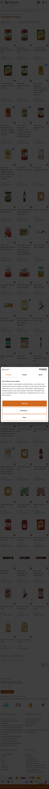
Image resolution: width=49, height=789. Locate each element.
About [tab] (40, 374)
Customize (24, 410)
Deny (24, 417)
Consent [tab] (8, 374)
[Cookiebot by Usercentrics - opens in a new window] (39, 369)
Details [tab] (24, 374)
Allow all (24, 403)
